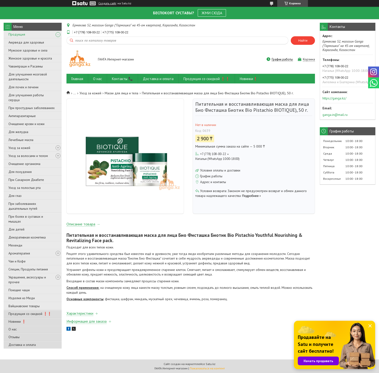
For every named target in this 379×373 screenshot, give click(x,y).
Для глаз (15, 196)
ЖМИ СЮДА (212, 12)
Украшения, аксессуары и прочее (27, 279)
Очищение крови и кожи (26, 124)
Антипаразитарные (22, 116)
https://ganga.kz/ (334, 98)
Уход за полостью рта (24, 188)
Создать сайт (107, 3)
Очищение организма (24, 164)
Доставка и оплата (22, 345)
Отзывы (14, 337)
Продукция (16, 34)
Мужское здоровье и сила (27, 50)
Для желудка (18, 132)
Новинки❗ (249, 79)
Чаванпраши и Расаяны (25, 66)
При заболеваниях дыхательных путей (22, 206)
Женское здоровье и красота (30, 58)
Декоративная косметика (27, 237)
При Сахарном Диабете (26, 180)
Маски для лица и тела (121, 93)
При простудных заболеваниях (31, 108)
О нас (12, 329)
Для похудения (20, 172)
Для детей (16, 229)
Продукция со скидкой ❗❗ (29, 314)
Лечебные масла (20, 140)
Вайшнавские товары (24, 306)
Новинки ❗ (17, 321)
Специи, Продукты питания (28, 269)
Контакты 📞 (122, 79)
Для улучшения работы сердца (26, 97)
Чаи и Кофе (17, 261)
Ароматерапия (19, 253)
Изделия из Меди (21, 298)
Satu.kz (210, 364)
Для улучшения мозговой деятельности (27, 76)
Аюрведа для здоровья (26, 42)
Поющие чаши (19, 290)
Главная (77, 79)
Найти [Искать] (302, 40)
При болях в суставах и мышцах (25, 219)
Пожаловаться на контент (207, 368)
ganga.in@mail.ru (335, 114)
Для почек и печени (23, 87)
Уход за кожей (19, 148)
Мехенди (15, 245)
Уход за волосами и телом (28, 156)
